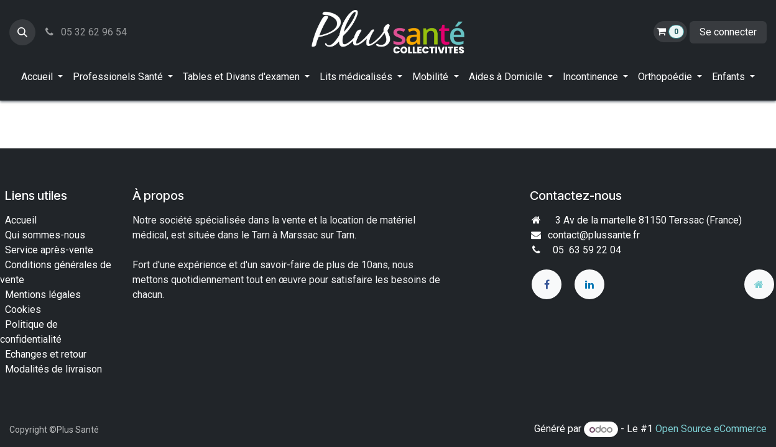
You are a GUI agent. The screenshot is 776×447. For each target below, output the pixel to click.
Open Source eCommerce (711, 429)
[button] (22, 32)
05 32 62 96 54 (85, 32)
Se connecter (728, 32)
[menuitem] (42, 77)
